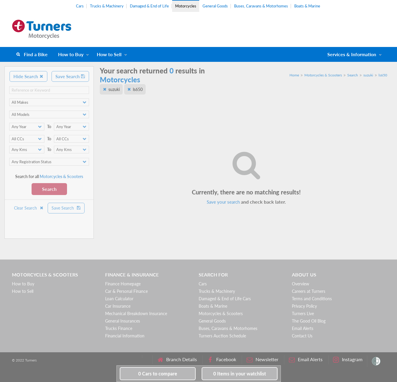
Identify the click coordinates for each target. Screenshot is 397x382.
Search (49, 189)
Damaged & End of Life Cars (225, 298)
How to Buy (70, 54)
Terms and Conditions (312, 298)
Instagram (347, 359)
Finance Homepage (123, 283)
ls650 (383, 75)
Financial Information (124, 335)
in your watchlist (239, 373)
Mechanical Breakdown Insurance (136, 313)
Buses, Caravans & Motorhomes (261, 6)
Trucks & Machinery (107, 6)
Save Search (70, 76)
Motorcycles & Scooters (323, 75)
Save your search (223, 202)
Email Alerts (302, 328)
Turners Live (303, 313)
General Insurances (122, 320)
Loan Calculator (119, 298)
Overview (300, 283)
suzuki (368, 75)
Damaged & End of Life (149, 6)
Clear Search (29, 207)
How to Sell (109, 54)
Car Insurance (117, 306)
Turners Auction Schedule (222, 335)
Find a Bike (36, 54)
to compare (157, 373)
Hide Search (28, 76)
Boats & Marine (307, 6)
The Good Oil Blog (309, 320)
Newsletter (262, 359)
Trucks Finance (118, 328)
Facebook (221, 359)
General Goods (215, 6)
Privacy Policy (304, 306)
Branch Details (177, 359)
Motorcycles (185, 6)
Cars (80, 6)
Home (294, 75)
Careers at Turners (308, 291)
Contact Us (302, 335)
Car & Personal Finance (126, 291)
